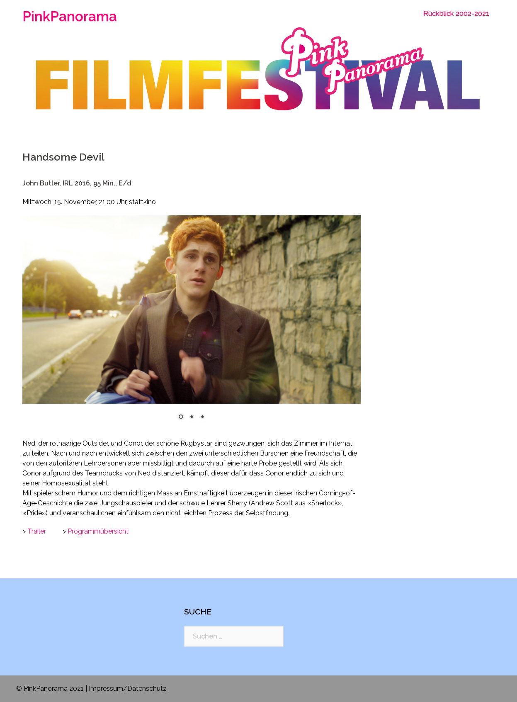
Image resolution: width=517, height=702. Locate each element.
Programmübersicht (98, 531)
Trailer (36, 531)
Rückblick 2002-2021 (456, 13)
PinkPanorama (69, 16)
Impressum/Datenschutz (128, 688)
